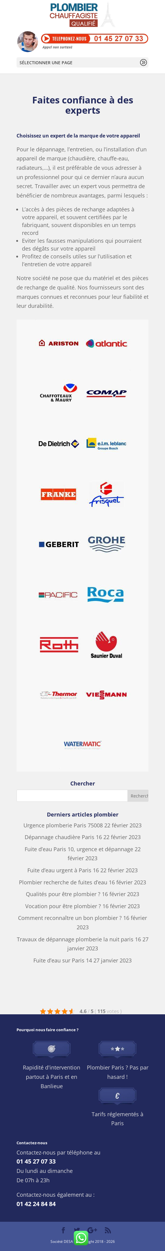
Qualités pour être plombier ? (63, 894)
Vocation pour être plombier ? (63, 906)
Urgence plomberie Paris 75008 (63, 825)
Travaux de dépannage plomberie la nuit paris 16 (79, 939)
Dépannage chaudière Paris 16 (63, 837)
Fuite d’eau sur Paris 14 (62, 960)
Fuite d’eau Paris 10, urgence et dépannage (79, 849)
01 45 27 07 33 (36, 1161)
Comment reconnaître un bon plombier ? (70, 917)
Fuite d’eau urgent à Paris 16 (63, 870)
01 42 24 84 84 (36, 1204)
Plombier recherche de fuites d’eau (63, 882)
